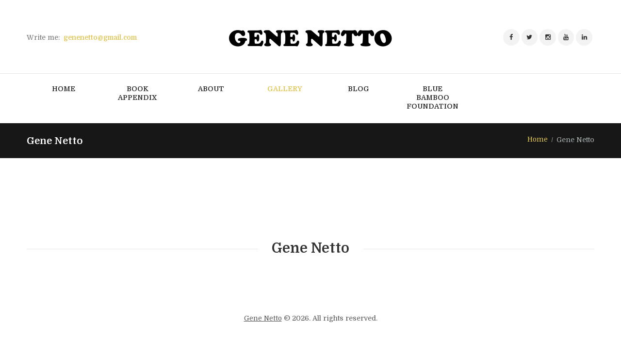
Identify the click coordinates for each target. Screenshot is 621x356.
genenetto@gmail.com (103, 37)
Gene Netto (263, 319)
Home (537, 140)
